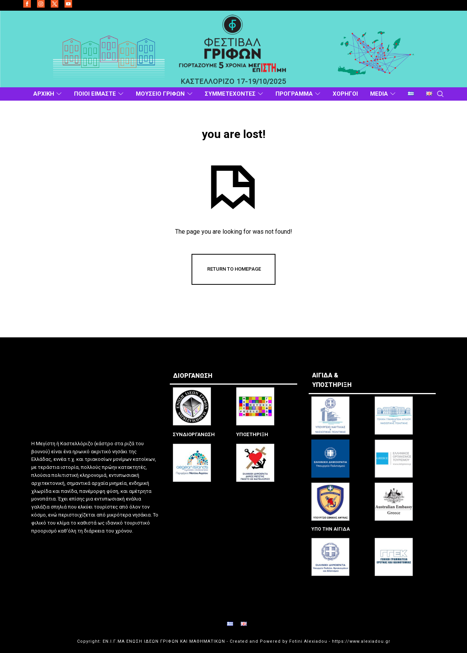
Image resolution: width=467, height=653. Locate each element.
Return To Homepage (234, 269)
